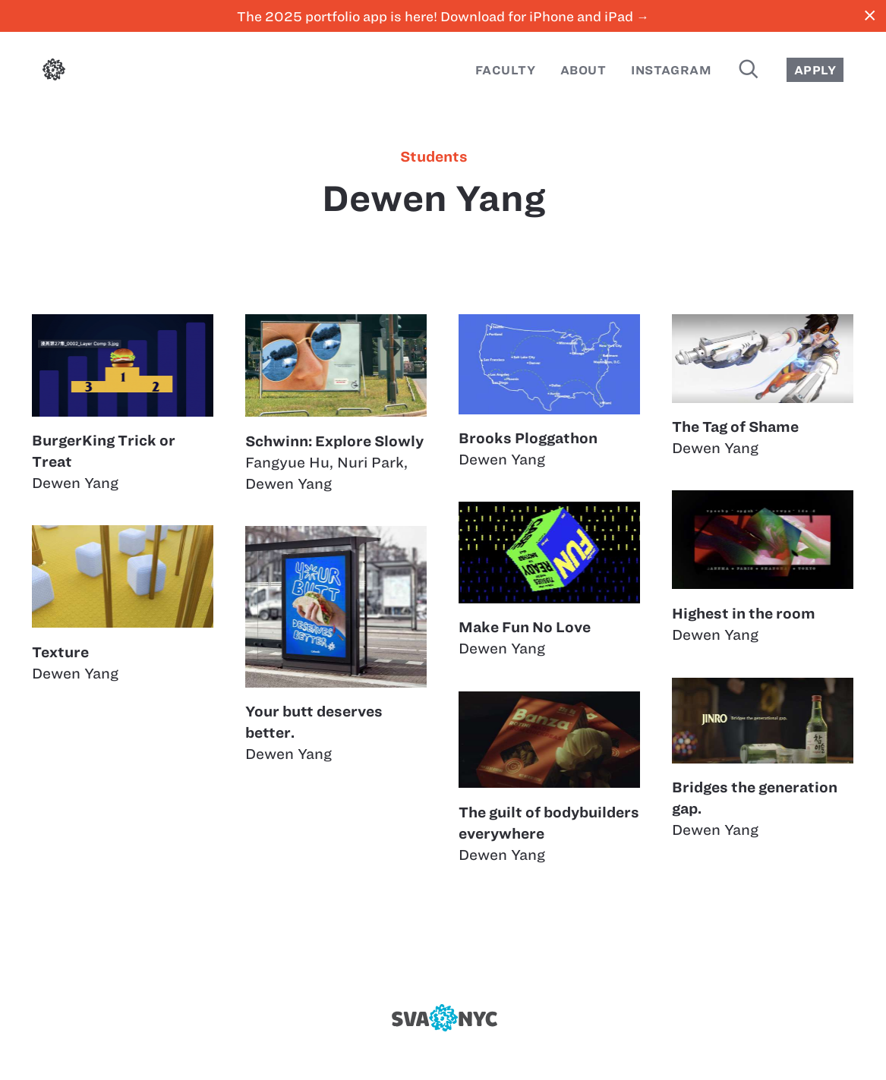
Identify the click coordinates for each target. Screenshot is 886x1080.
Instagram (671, 70)
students (434, 157)
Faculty (505, 70)
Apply (815, 70)
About (583, 70)
